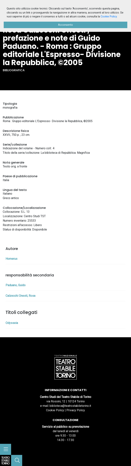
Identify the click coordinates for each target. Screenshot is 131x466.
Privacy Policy (75, 410)
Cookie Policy (55, 410)
